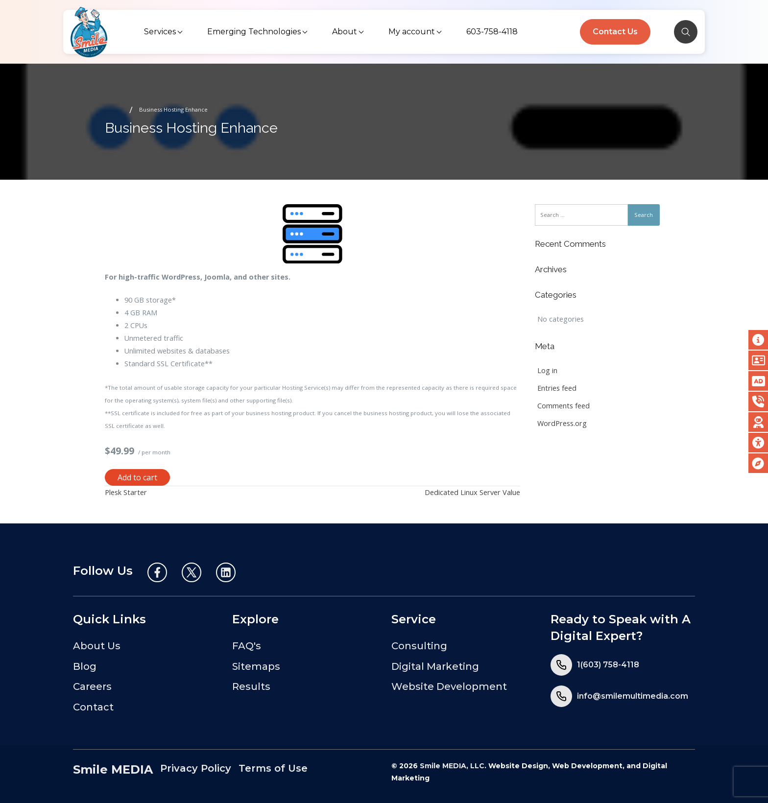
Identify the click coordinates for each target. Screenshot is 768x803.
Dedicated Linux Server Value (472, 492)
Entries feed (556, 388)
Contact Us (615, 31)
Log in (547, 370)
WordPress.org (562, 423)
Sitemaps (256, 666)
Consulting (419, 646)
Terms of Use (273, 768)
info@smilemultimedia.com (632, 696)
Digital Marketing (435, 666)
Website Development (449, 686)
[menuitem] (164, 32)
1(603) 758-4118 (608, 664)
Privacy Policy (195, 768)
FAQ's (246, 646)
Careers (92, 686)
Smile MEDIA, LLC (452, 765)
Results (251, 686)
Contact (93, 707)
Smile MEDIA (113, 769)
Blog (84, 666)
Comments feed (563, 405)
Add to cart (137, 477)
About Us (96, 646)
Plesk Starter (126, 492)
